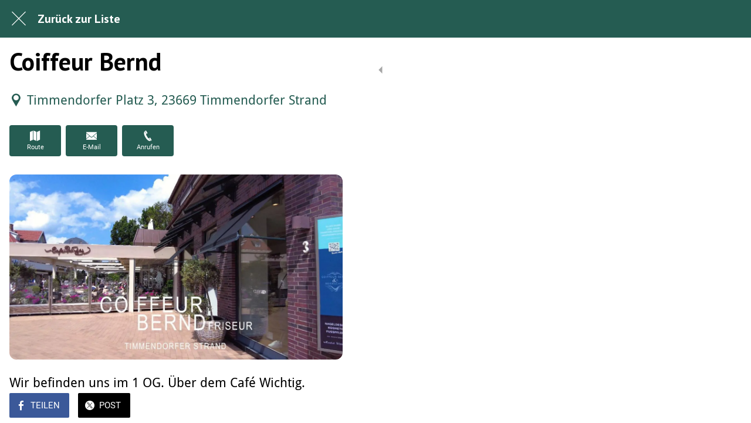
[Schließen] (19, 19)
